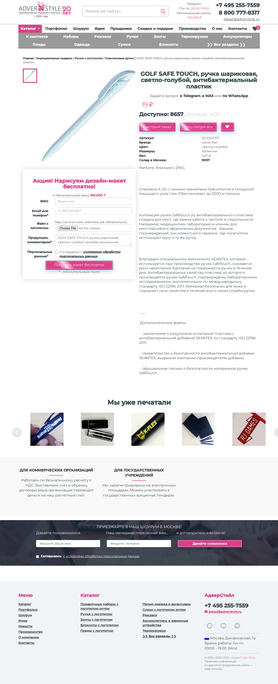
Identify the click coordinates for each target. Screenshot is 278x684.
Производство (192, 29)
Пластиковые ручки (119, 58)
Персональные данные (39, 254)
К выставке (37, 36)
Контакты (237, 29)
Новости (25, 626)
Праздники (121, 29)
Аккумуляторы (237, 36)
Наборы (71, 36)
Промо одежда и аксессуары (166, 604)
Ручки (132, 36)
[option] (47, 432)
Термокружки (194, 36)
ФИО (44, 201)
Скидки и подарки (155, 29)
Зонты (160, 36)
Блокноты (168, 44)
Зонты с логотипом (96, 620)
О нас (217, 29)
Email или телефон (40, 213)
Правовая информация (220, 661)
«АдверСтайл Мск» (243, 657)
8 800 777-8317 (239, 13)
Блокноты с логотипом (99, 625)
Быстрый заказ (157, 127)
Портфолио (56, 29)
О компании (28, 637)
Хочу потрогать (199, 127)
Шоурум (81, 29)
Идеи (100, 29)
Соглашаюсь (87, 556)
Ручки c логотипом (89, 58)
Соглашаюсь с (90, 254)
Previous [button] (17, 432)
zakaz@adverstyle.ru (242, 19)
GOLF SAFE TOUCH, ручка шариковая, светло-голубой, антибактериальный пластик (93, 240)
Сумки (124, 44)
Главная (28, 58)
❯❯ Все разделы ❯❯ (226, 44)
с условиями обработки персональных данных (101, 556)
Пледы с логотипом (96, 631)
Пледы (39, 44)
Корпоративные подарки (54, 58)
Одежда (82, 44)
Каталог (30, 29)
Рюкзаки (102, 36)
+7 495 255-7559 (238, 5)
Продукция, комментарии (39, 240)
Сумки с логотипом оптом (164, 610)
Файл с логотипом (39, 226)
